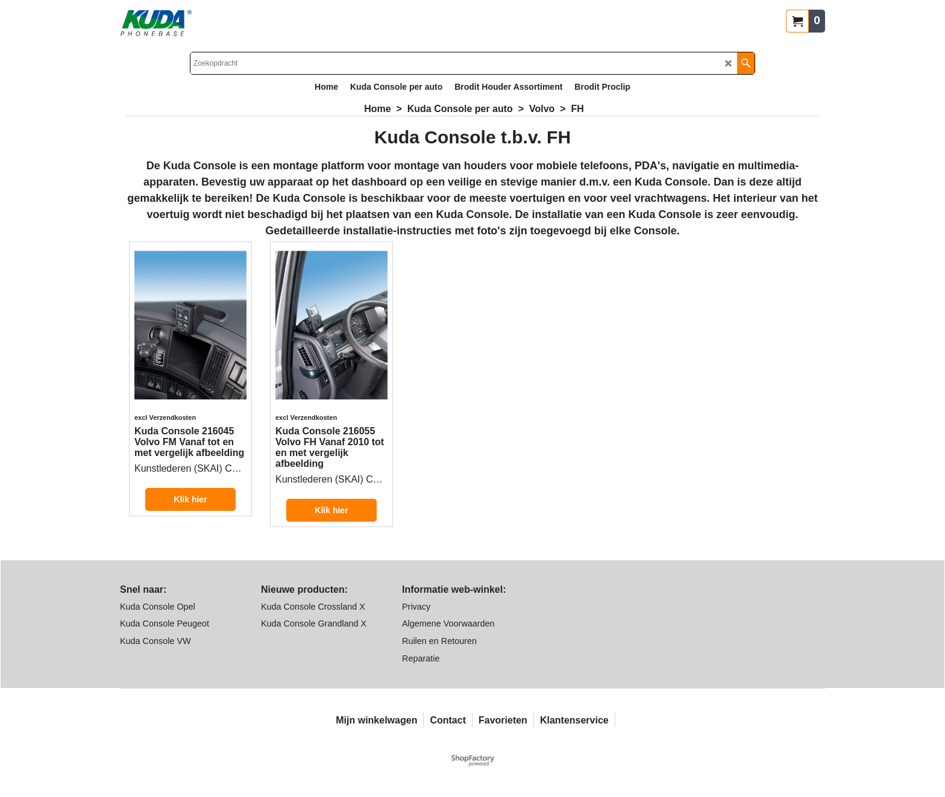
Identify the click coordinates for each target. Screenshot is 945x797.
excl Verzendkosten (165, 417)
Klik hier (190, 499)
